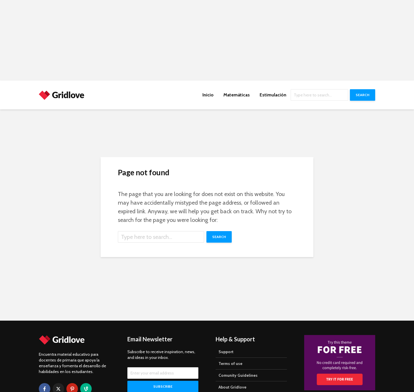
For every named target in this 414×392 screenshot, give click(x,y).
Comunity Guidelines (238, 375)
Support (225, 351)
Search (362, 95)
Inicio (208, 95)
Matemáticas (236, 95)
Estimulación (273, 95)
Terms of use (230, 363)
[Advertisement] (172, 40)
